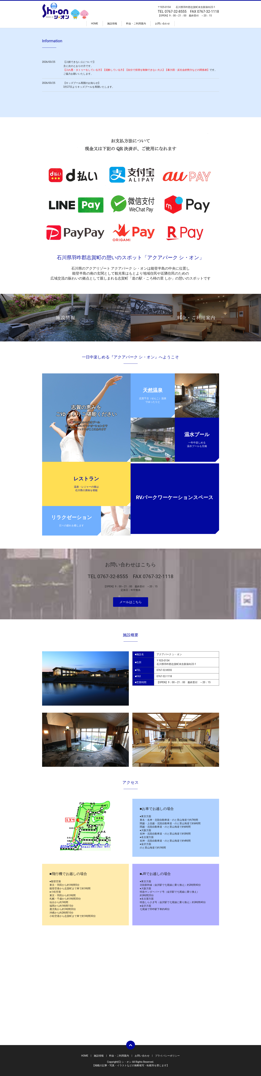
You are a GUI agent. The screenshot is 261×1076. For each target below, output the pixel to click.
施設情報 (112, 23)
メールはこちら (130, 602)
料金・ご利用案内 (136, 23)
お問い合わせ (162, 23)
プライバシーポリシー (167, 1055)
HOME (94, 23)
